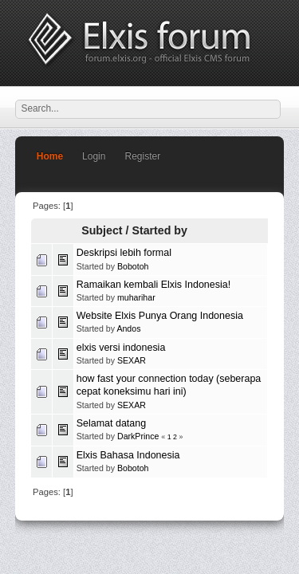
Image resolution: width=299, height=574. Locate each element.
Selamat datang (111, 423)
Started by (159, 230)
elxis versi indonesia (121, 347)
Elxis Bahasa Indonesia (128, 455)
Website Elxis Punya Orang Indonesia (160, 315)
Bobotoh (132, 266)
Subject (101, 230)
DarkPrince (138, 436)
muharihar (136, 297)
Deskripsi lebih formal (124, 252)
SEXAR (131, 360)
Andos (128, 328)
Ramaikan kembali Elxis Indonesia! (153, 284)
